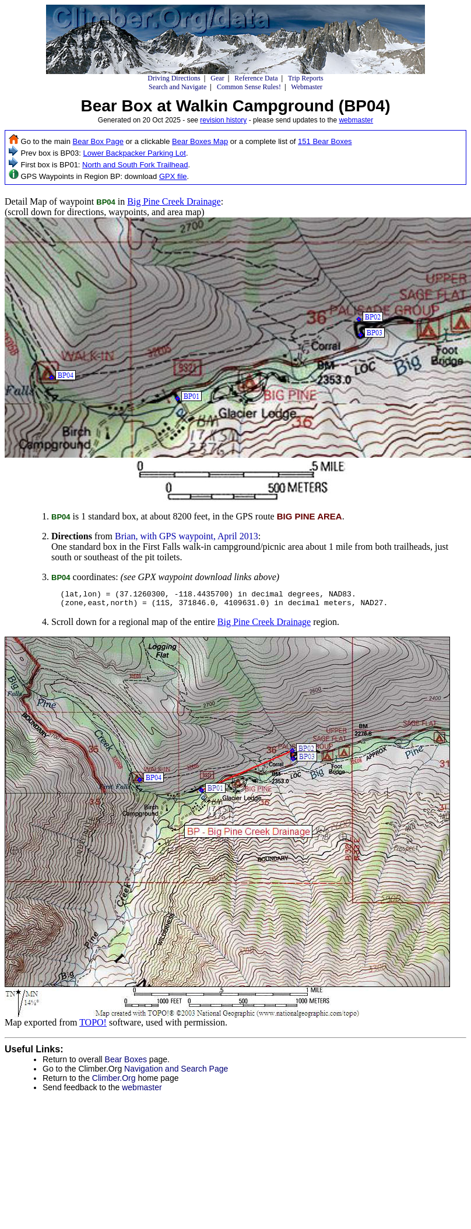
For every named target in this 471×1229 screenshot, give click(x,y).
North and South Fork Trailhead (135, 164)
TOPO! (93, 1026)
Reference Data (255, 78)
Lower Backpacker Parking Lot (134, 153)
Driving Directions (173, 78)
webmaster (356, 120)
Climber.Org (114, 1081)
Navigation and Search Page (176, 1072)
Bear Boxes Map (200, 141)
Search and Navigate (177, 87)
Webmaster (306, 87)
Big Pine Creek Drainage (173, 201)
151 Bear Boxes (325, 141)
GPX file (173, 176)
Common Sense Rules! (249, 87)
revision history (223, 120)
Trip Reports (306, 78)
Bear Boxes (126, 1063)
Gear (217, 78)
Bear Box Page (98, 141)
